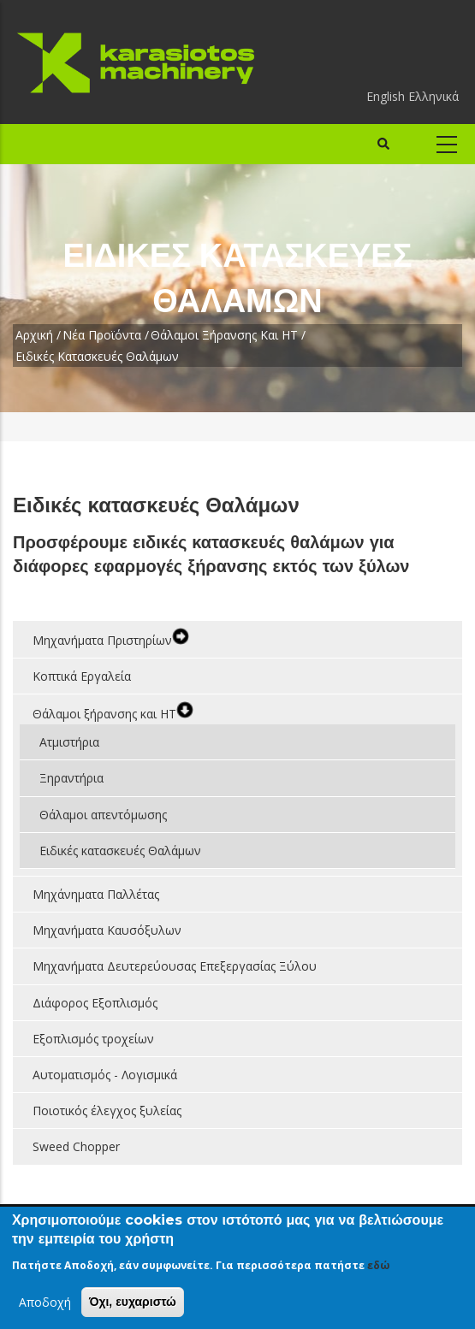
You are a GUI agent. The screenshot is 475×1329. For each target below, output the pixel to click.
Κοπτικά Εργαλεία (82, 676)
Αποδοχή (45, 1303)
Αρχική (34, 335)
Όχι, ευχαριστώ (132, 1302)
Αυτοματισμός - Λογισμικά (105, 1074)
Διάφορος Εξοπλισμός (95, 1003)
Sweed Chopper (76, 1146)
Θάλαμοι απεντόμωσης (103, 814)
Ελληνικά (433, 96)
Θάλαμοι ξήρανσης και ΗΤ (224, 335)
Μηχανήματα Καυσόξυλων (107, 930)
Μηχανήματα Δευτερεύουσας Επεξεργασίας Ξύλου (175, 966)
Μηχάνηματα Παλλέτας (96, 894)
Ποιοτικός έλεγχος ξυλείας (107, 1110)
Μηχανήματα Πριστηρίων (102, 640)
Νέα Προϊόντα (101, 335)
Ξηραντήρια (71, 778)
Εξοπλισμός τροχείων (93, 1039)
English (385, 96)
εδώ (378, 1266)
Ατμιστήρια (69, 742)
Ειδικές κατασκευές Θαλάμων (120, 850)
